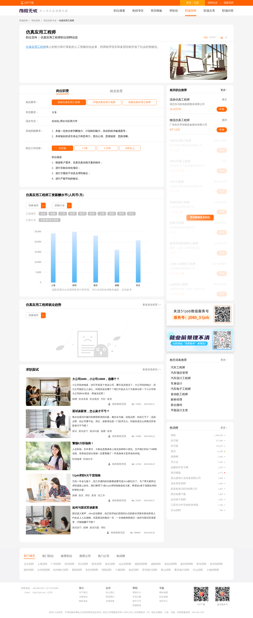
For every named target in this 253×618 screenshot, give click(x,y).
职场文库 (209, 10)
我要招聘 (229, 2)
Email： (28, 592)
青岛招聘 (201, 564)
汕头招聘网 (125, 564)
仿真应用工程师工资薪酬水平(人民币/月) (55, 195)
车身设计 (176, 383)
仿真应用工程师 (36, 46)
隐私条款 (83, 601)
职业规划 (94, 399)
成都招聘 (156, 564)
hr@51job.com (39, 592)
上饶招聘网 (212, 570)
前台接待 (176, 404)
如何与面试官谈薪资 (85, 507)
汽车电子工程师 (181, 388)
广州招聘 (56, 564)
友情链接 (110, 601)
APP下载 (29, 2)
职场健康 (77, 459)
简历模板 (156, 10)
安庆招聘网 (91, 570)
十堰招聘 (120, 570)
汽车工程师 (178, 367)
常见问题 (137, 597)
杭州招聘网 (216, 564)
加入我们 (110, 592)
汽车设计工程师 (181, 378)
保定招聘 (134, 570)
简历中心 (163, 601)
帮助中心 (137, 592)
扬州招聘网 (186, 564)
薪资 (109, 399)
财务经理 (176, 399)
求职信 (173, 10)
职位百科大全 (50, 20)
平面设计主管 (179, 410)
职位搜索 (119, 10)
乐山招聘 (198, 570)
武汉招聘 (83, 564)
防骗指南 (137, 605)
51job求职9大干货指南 (86, 475)
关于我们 (83, 592)
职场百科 (190, 10)
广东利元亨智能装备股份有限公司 (188, 124)
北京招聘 (29, 564)
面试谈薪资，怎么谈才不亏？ (90, 411)
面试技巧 (83, 431)
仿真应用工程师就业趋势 (43, 305)
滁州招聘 (29, 570)
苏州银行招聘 (149, 570)
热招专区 (138, 10)
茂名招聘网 (170, 564)
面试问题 (94, 431)
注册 (196, 2)
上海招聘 (42, 564)
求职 (87, 495)
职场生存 (88, 459)
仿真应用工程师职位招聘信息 (59, 37)
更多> (224, 90)
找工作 (101, 495)
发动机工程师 (179, 394)
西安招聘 (97, 564)
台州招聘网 (43, 570)
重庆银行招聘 (181, 570)
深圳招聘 (69, 564)
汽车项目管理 (179, 372)
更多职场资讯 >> (152, 369)
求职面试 (32, 369)
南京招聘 (110, 564)
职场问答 (228, 10)
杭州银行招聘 (60, 570)
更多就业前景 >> (152, 304)
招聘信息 (213, 2)
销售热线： (26, 588)
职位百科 (36, 20)
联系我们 (110, 597)
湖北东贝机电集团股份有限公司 (187, 104)
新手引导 (137, 601)
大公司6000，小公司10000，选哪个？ (95, 379)
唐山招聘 (166, 570)
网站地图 (163, 592)
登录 (188, 2)
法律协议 (83, 597)
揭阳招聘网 (141, 564)
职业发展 (83, 399)
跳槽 (74, 399)
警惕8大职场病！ (83, 443)
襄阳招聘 (77, 570)
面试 (74, 431)
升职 (103, 399)
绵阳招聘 (107, 570)
